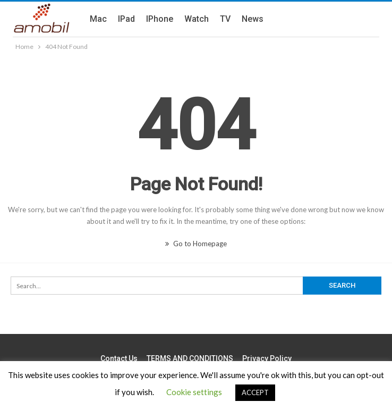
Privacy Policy (267, 358)
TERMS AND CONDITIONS (190, 358)
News (252, 19)
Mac (98, 19)
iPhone (159, 19)
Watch (196, 19)
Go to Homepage (196, 243)
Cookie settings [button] (194, 392)
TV (225, 19)
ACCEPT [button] (255, 392)
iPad (126, 19)
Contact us (119, 358)
